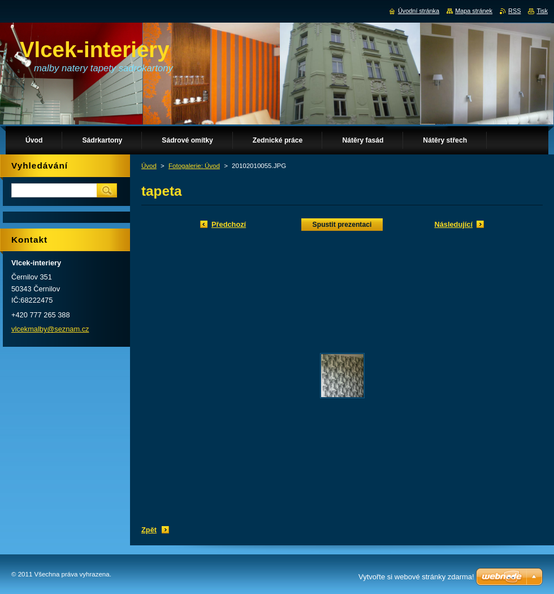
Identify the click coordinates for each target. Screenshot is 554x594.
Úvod (149, 165)
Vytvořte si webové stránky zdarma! (416, 577)
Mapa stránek (473, 10)
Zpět (149, 530)
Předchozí (228, 224)
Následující (453, 224)
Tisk (542, 10)
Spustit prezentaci (342, 225)
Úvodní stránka (418, 10)
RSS (514, 10)
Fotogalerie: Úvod (194, 165)
